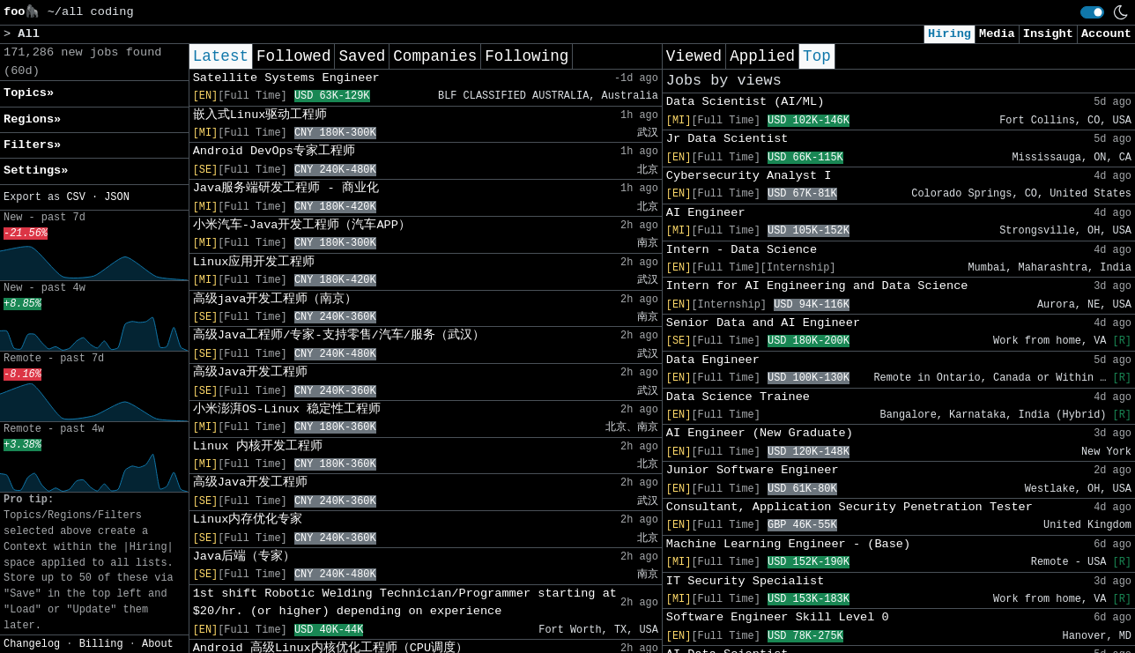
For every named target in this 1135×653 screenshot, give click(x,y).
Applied (762, 56)
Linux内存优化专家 (248, 519)
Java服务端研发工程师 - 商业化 (286, 188)
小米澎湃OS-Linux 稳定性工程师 (287, 409)
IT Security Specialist (745, 581)
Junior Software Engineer (752, 470)
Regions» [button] (32, 119)
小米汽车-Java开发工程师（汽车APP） (302, 225)
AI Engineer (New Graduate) (759, 433)
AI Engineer (706, 212)
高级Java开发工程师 (250, 372)
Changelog (32, 644)
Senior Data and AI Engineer (763, 323)
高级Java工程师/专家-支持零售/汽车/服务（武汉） (339, 335)
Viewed (694, 56)
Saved (361, 56)
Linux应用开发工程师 (254, 262)
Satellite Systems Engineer (286, 78)
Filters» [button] (32, 145)
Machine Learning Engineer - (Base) (788, 544)
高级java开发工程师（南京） (275, 299)
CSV (75, 197)
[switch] (1092, 12)
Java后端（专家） (244, 556)
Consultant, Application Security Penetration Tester (849, 507)
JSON (117, 197)
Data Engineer (713, 360)
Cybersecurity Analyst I (749, 175)
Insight (1048, 34)
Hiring (949, 34)
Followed (293, 56)
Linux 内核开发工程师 (258, 446)
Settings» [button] (36, 170)
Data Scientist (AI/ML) (745, 101)
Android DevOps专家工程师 (274, 151)
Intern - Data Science (741, 249)
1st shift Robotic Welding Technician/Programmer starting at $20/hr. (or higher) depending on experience (405, 602)
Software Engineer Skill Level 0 (777, 617)
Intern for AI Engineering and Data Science (817, 286)
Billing (101, 644)
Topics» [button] (29, 93)
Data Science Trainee (738, 397)
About (158, 644)
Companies (435, 56)
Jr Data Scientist (727, 138)
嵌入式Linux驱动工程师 (260, 115)
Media (997, 34)
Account (1106, 34)
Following (526, 56)
